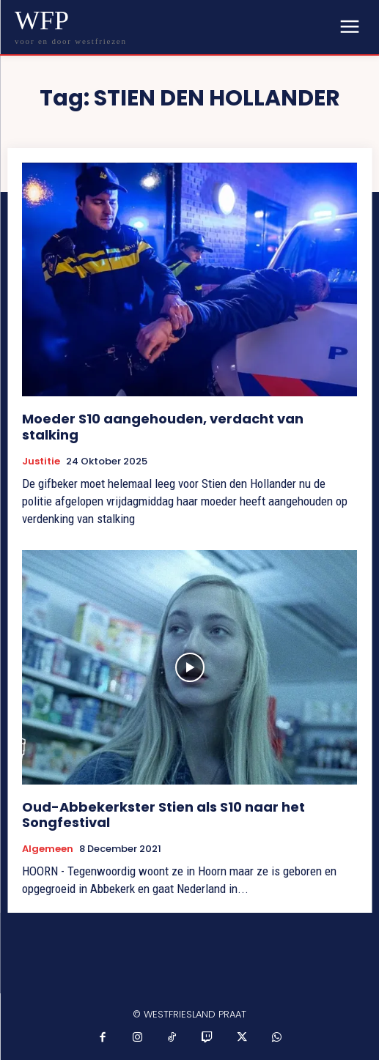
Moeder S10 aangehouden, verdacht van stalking (162, 426)
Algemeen (47, 849)
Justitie (41, 461)
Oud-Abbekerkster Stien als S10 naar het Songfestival (163, 815)
